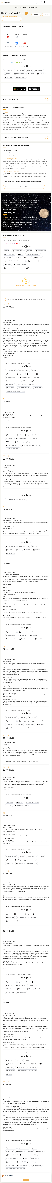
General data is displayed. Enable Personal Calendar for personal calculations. (24, 186)
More (28, 1177)
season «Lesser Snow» (9, 16)
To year (46, 14)
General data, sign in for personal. (11, 19)
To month (36, 14)
